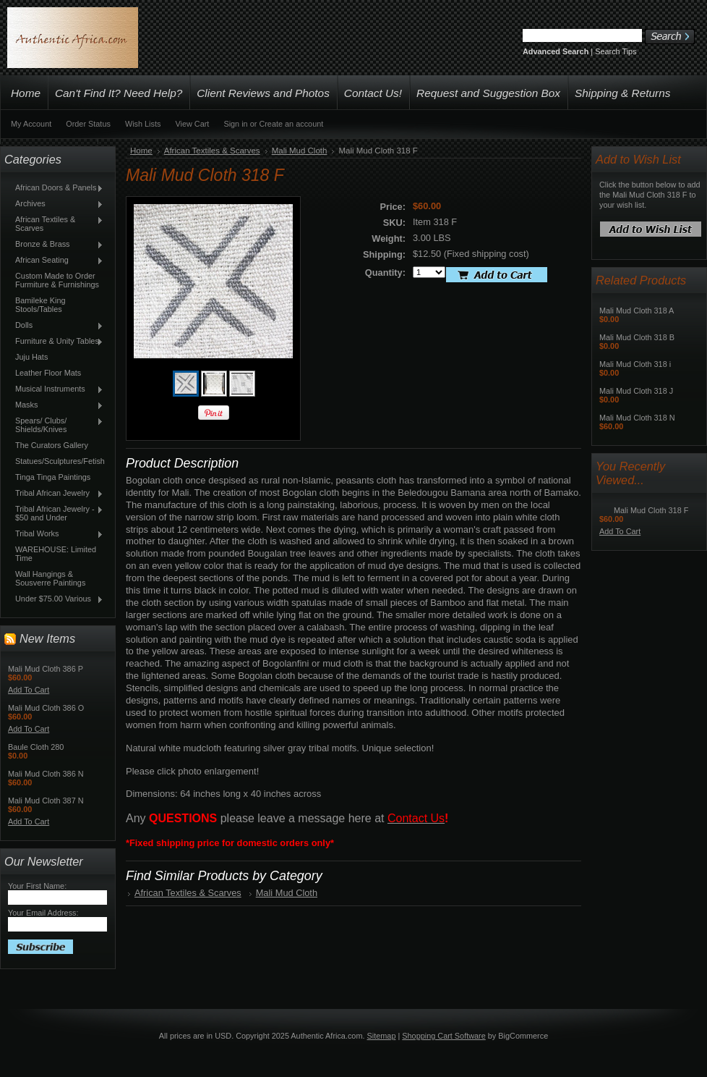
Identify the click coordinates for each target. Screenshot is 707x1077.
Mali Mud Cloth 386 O (46, 708)
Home (141, 150)
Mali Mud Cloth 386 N (46, 773)
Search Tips (615, 51)
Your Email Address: (43, 912)
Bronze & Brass (55, 245)
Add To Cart (28, 689)
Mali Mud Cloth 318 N (637, 417)
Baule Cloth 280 (36, 747)
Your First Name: (37, 886)
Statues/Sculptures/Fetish (60, 461)
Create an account (291, 123)
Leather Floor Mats (48, 372)
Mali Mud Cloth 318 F (651, 510)
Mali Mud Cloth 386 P (45, 668)
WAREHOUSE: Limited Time (55, 553)
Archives (55, 204)
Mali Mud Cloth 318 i (635, 364)
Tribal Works (55, 534)
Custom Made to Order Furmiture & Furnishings (57, 280)
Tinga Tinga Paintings (52, 477)
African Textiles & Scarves (55, 223)
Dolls (55, 326)
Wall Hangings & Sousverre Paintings (50, 578)
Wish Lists (143, 123)
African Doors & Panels (55, 188)
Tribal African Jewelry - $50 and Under (55, 513)
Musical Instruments (55, 389)
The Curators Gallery (51, 445)
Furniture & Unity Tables (55, 342)
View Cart (192, 123)
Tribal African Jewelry (55, 494)
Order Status (88, 123)
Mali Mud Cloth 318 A (636, 310)
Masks (55, 405)
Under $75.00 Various (55, 599)
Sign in (235, 123)
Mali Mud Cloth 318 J (636, 391)
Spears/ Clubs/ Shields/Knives (55, 425)
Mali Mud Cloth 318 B (636, 337)
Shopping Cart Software (443, 1035)
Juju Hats (31, 356)
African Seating (55, 260)
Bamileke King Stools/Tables (40, 304)
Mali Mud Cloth (299, 150)
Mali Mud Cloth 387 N (46, 800)
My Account (31, 123)
